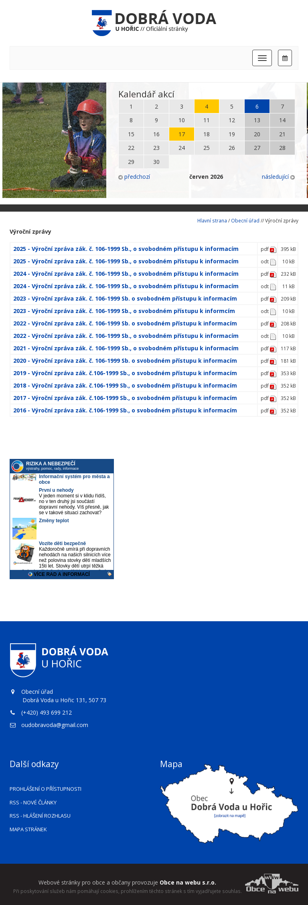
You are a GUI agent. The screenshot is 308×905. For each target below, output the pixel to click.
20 (257, 134)
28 (282, 148)
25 (206, 148)
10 (181, 120)
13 (257, 120)
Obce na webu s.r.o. (188, 882)
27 (257, 148)
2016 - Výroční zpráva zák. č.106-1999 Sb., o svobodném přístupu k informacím (125, 410)
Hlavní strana (212, 220)
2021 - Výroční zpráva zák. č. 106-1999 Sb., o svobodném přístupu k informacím (126, 348)
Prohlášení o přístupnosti (45, 788)
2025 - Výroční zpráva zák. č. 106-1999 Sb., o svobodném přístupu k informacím (126, 249)
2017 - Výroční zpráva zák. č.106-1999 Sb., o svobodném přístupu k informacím (125, 398)
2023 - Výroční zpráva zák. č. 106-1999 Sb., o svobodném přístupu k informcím (124, 311)
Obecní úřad (245, 220)
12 (232, 120)
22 (131, 148)
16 (156, 134)
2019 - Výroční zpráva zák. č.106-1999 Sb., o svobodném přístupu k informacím (125, 373)
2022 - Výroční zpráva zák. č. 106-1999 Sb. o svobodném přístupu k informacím (125, 323)
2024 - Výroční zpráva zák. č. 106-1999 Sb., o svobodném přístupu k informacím (126, 273)
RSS (33, 802)
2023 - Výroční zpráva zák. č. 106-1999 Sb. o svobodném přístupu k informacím (125, 298)
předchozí (134, 176)
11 (206, 120)
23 (156, 148)
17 (181, 134)
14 (282, 120)
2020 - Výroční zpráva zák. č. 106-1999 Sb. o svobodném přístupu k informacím (125, 360)
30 (156, 162)
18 (206, 134)
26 (232, 148)
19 (232, 134)
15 (131, 134)
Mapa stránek (28, 829)
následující (278, 176)
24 (181, 148)
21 (282, 134)
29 (131, 162)
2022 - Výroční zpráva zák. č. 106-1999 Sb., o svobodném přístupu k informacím (126, 335)
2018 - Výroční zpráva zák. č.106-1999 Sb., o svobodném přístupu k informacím (125, 385)
